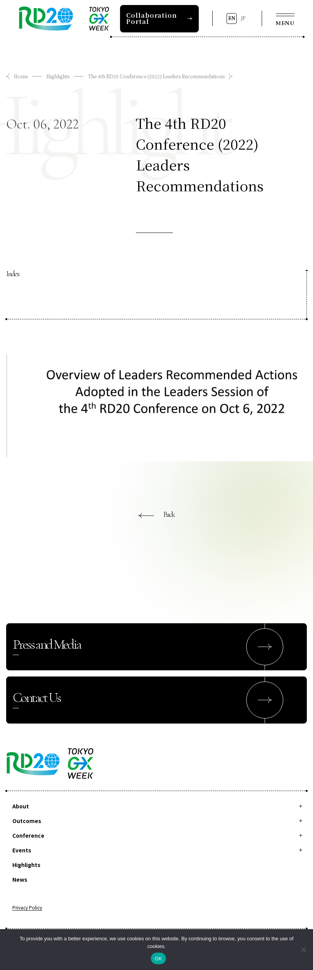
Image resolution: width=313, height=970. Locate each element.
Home (21, 76)
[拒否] (303, 949)
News (19, 879)
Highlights (57, 76)
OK (158, 959)
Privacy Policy (27, 908)
